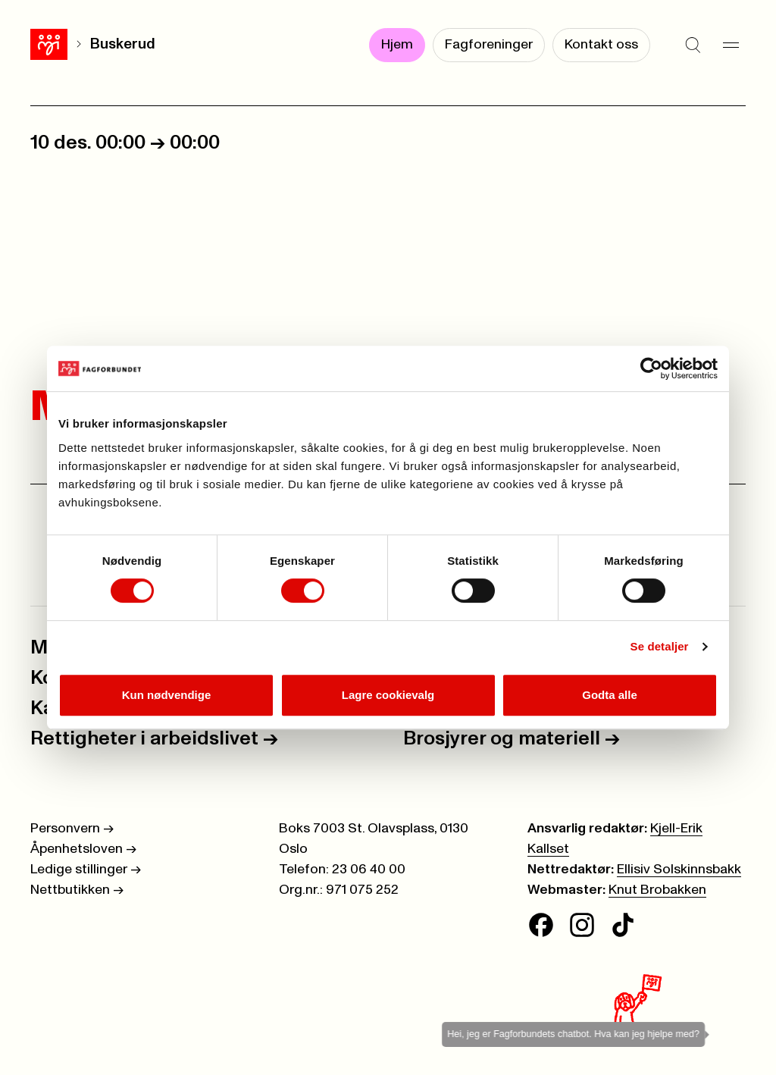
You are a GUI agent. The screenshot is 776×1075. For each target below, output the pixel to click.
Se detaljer (659, 646)
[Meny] (730, 45)
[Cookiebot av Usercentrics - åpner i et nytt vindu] (651, 368)
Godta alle (609, 694)
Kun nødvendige (166, 694)
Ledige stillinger (85, 869)
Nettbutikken (77, 890)
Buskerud (122, 44)
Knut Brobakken (657, 890)
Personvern (72, 828)
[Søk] (692, 45)
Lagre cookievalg (388, 694)
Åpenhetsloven (83, 849)
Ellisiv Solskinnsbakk (679, 869)
